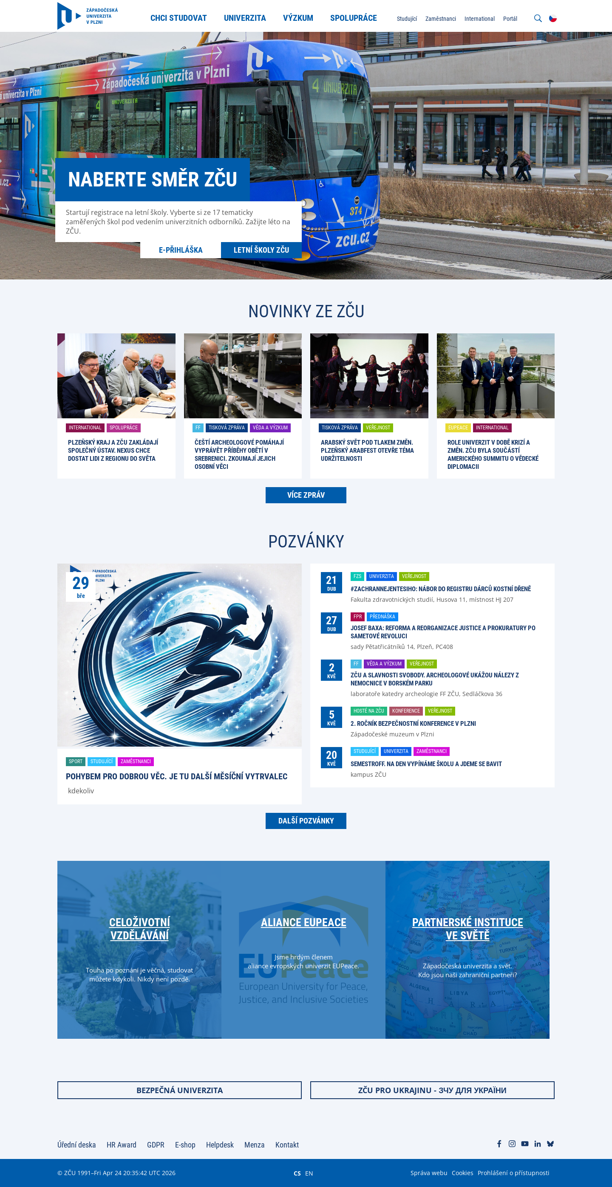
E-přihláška (181, 249)
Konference (406, 711)
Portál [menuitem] (510, 18)
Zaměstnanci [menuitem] (440, 18)
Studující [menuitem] (407, 18)
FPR (358, 617)
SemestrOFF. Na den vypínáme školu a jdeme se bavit (426, 764)
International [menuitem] (480, 18)
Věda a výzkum (270, 428)
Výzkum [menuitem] (298, 18)
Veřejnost (378, 428)
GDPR (155, 1144)
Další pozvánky (306, 820)
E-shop (185, 1144)
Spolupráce (124, 428)
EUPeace (458, 428)
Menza (254, 1144)
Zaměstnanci (136, 761)
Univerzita (381, 576)
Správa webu (429, 1173)
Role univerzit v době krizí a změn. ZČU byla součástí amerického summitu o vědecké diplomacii (493, 455)
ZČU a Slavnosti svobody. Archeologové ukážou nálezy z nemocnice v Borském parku (435, 679)
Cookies (462, 1173)
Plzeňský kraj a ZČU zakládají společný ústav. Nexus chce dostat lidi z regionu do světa (113, 450)
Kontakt (287, 1144)
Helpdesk (220, 1144)
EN (309, 1173)
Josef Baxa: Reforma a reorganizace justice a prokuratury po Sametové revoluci (443, 632)
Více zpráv (306, 495)
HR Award (121, 1144)
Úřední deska (76, 1144)
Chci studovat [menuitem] (178, 18)
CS (297, 1173)
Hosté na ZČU (369, 711)
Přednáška (382, 617)
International (85, 428)
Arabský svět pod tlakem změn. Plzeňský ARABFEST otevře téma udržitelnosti (367, 450)
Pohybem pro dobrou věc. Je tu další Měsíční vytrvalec (176, 776)
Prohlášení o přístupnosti (514, 1173)
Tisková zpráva (227, 428)
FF (198, 428)
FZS (357, 576)
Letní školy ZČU (261, 249)
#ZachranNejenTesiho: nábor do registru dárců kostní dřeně (441, 589)
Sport (75, 761)
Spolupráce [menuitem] (353, 18)
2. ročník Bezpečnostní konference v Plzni (413, 723)
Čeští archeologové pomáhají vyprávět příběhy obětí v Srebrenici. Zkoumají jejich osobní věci (239, 455)
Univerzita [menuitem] (245, 18)
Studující (102, 761)
